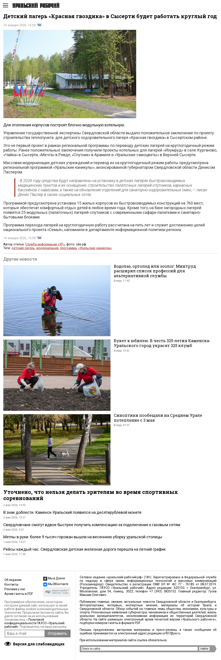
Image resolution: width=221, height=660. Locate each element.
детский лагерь (23, 248)
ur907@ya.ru (171, 633)
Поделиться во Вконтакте (39, 25)
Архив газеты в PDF (18, 594)
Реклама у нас (14, 589)
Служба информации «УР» (45, 244)
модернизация (47, 248)
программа (68, 248)
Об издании (12, 580)
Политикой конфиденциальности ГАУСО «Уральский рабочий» (34, 623)
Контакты (11, 584)
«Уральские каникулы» (95, 248)
